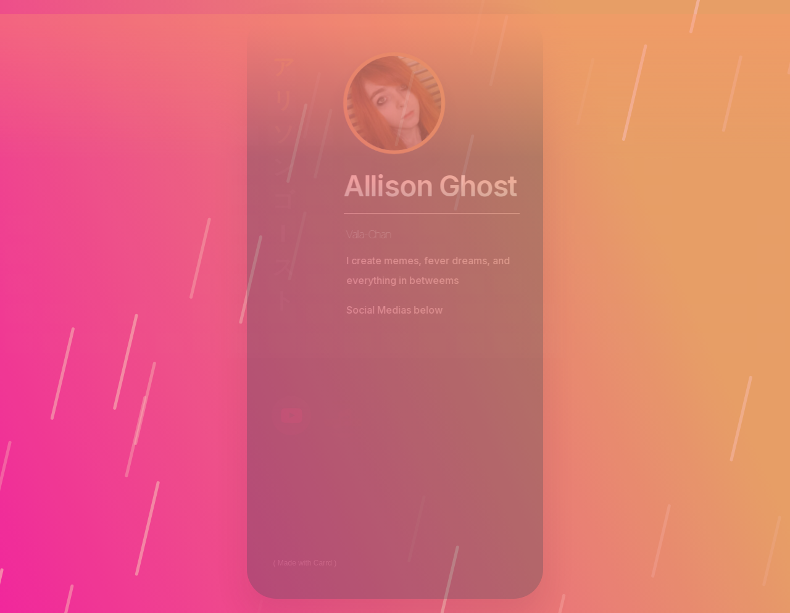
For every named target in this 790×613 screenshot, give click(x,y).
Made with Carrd (305, 563)
